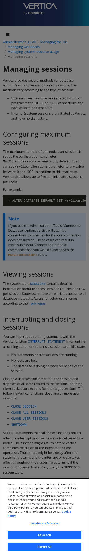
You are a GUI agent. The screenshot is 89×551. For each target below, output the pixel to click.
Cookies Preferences (44, 525)
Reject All (44, 537)
